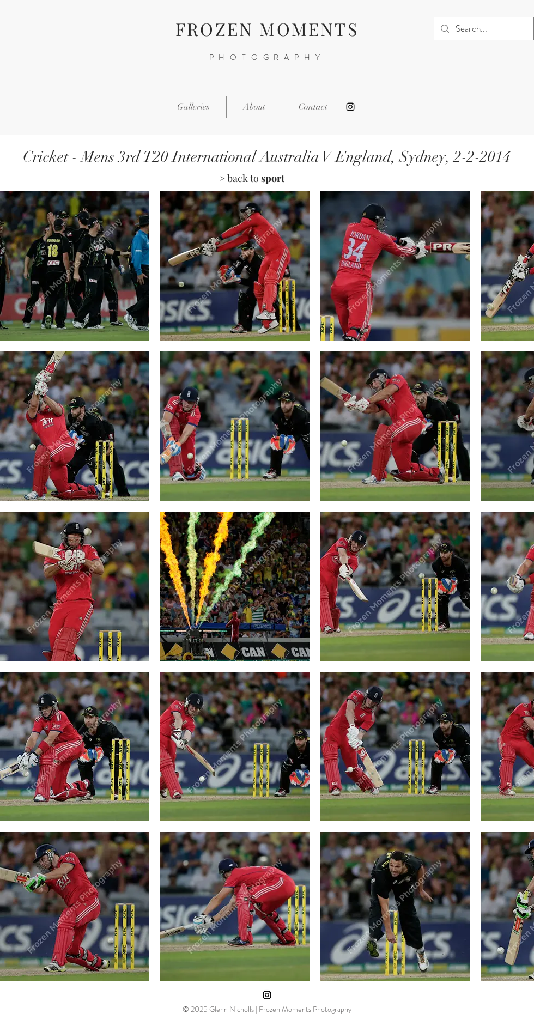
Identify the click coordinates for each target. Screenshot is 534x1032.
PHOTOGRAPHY (267, 57)
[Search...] (483, 28)
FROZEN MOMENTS (267, 28)
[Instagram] (350, 106)
